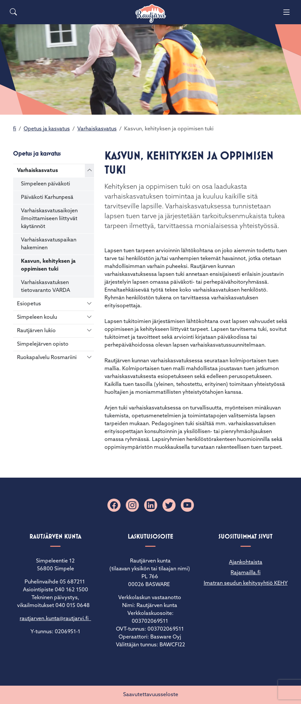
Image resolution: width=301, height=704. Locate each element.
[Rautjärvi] (150, 13)
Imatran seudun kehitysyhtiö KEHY (246, 583)
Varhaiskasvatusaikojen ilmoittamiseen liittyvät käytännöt (49, 218)
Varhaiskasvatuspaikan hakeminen (48, 244)
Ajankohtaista (245, 562)
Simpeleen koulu (37, 317)
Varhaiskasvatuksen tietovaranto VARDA (45, 286)
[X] (169, 505)
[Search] (13, 12)
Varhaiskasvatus (97, 129)
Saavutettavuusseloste (150, 694)
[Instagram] (132, 505)
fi (14, 129)
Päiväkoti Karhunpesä (47, 197)
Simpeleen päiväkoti (45, 184)
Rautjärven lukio (36, 330)
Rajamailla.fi (245, 573)
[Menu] (286, 12)
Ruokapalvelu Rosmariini (47, 357)
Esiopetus (29, 304)
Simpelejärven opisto (42, 344)
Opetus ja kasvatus (47, 129)
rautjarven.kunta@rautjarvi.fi (55, 618)
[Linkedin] (150, 505)
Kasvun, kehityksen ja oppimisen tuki (48, 265)
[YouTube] (187, 505)
